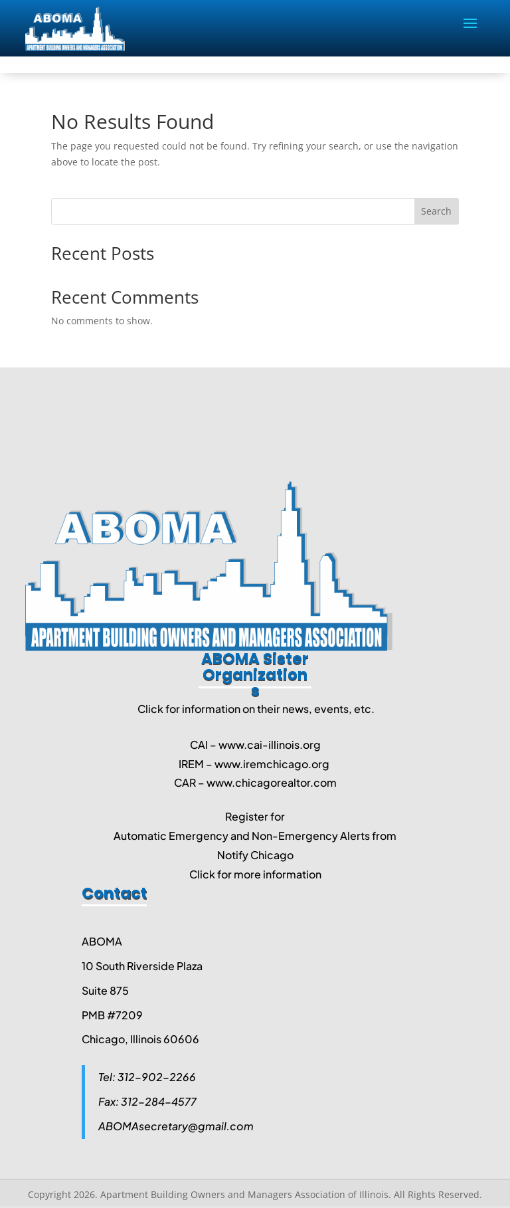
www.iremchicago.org (271, 764)
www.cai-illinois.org (269, 745)
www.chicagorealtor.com (272, 782)
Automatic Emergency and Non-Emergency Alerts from (255, 836)
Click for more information (255, 874)
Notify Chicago (255, 855)
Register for (255, 816)
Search (436, 211)
